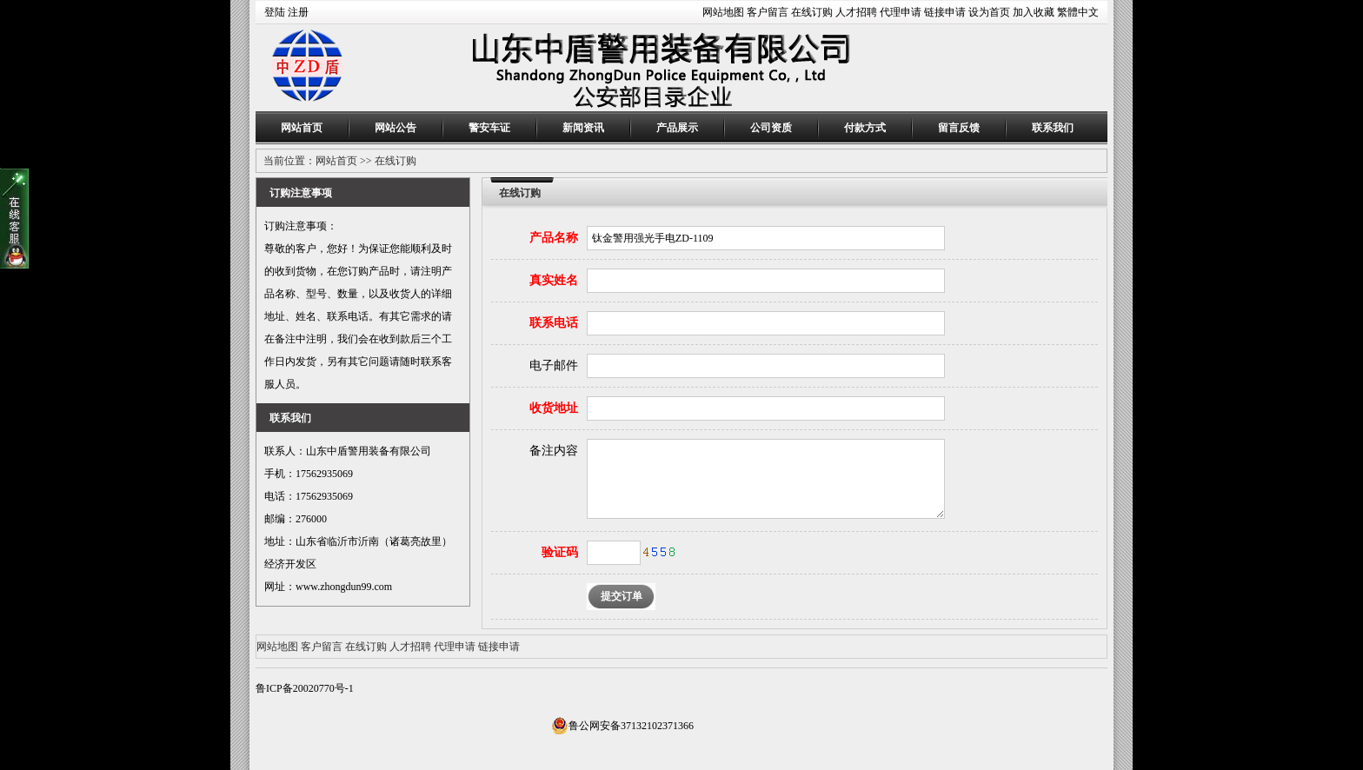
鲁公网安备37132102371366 (622, 725)
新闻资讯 (583, 128)
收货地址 (553, 408)
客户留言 (767, 12)
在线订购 (812, 12)
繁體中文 (1078, 12)
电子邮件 (553, 365)
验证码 (560, 552)
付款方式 (865, 128)
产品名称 (553, 237)
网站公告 (395, 128)
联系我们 (1053, 128)
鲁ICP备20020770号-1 (305, 688)
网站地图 (723, 12)
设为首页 (989, 12)
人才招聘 (856, 12)
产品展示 (677, 128)
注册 (298, 12)
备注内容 (553, 450)
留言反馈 (959, 128)
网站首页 (301, 128)
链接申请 (945, 12)
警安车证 (489, 128)
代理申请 (900, 12)
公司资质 (771, 128)
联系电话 (553, 322)
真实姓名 (553, 280)
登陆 (274, 12)
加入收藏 (1033, 12)
